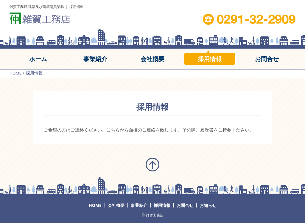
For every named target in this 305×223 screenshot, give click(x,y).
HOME (95, 205)
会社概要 (116, 205)
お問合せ (185, 205)
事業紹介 (139, 205)
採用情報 (162, 205)
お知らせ (208, 205)
